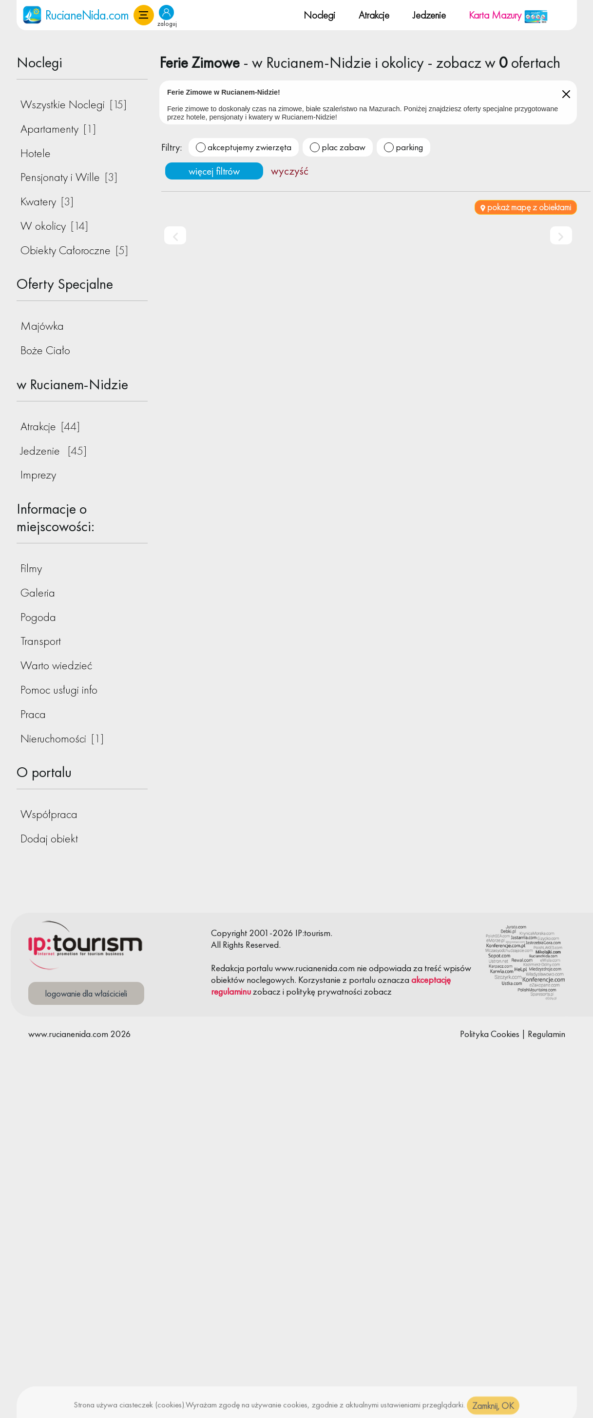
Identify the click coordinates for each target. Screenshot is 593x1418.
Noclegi (319, 14)
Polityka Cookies (489, 1034)
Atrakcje (374, 14)
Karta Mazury (508, 14)
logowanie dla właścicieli (86, 993)
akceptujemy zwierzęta (249, 147)
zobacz (267, 991)
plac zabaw (343, 147)
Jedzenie (429, 14)
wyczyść (289, 170)
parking (409, 147)
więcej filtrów (214, 171)
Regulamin (546, 1034)
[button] (144, 15)
